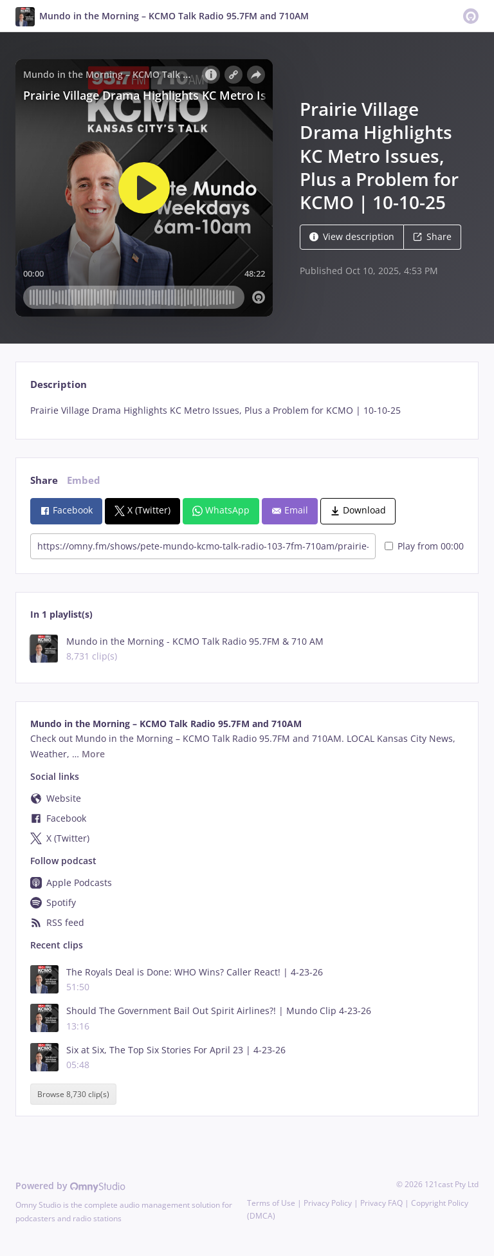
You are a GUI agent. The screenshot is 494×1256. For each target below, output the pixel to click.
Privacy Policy (328, 1202)
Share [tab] (44, 480)
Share (432, 236)
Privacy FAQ (381, 1202)
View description (351, 236)
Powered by (70, 1185)
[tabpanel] (246, 410)
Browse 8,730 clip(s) (73, 1094)
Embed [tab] (83, 480)
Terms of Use (271, 1202)
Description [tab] (58, 384)
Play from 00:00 (424, 546)
